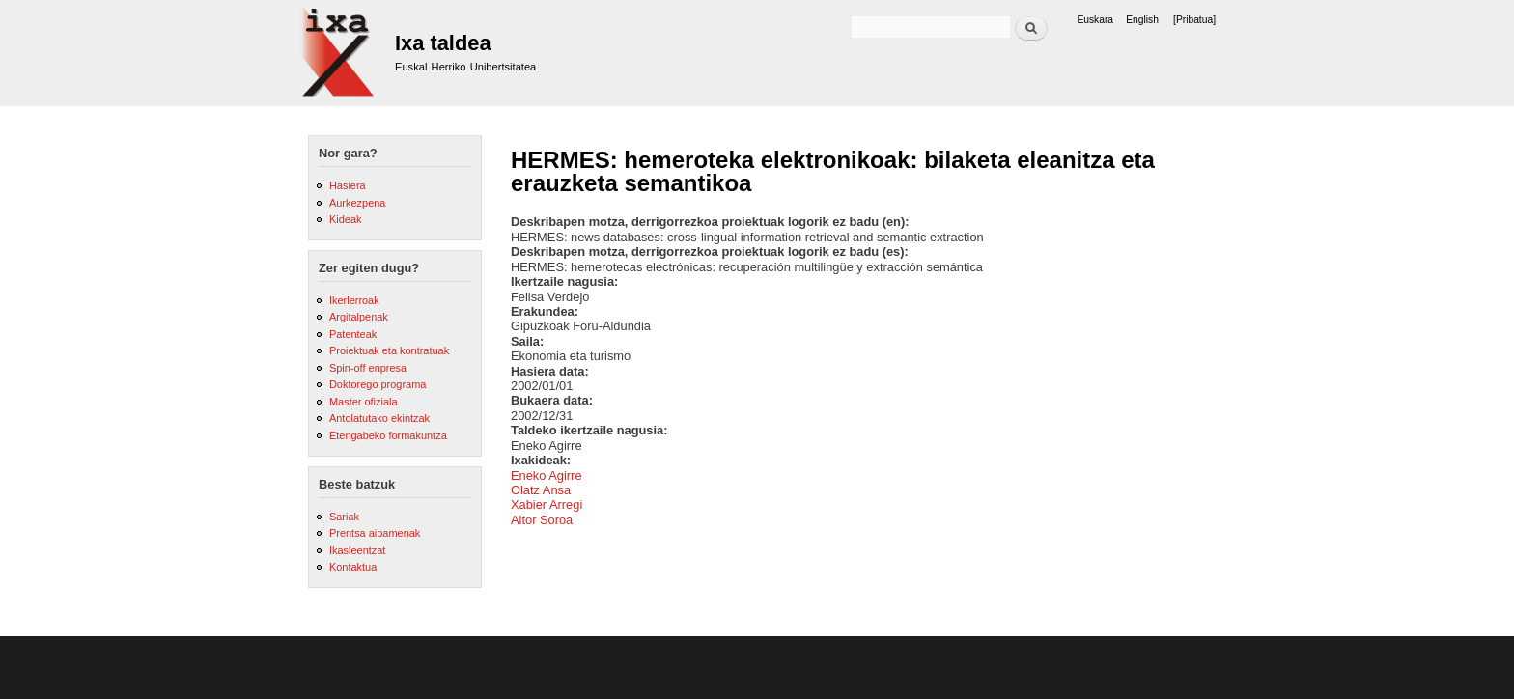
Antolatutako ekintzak (379, 418)
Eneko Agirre (546, 475)
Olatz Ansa (541, 490)
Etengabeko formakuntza (388, 435)
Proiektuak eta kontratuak (389, 350)
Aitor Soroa (542, 520)
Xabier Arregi (546, 504)
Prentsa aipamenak (374, 533)
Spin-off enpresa (368, 368)
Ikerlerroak (354, 300)
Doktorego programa (377, 384)
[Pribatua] (1194, 19)
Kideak (345, 219)
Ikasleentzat (357, 550)
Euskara (1095, 19)
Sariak (344, 516)
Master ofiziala (363, 401)
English (1142, 19)
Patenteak (353, 334)
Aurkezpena (357, 203)
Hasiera (347, 185)
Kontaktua (353, 567)
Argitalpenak (358, 316)
